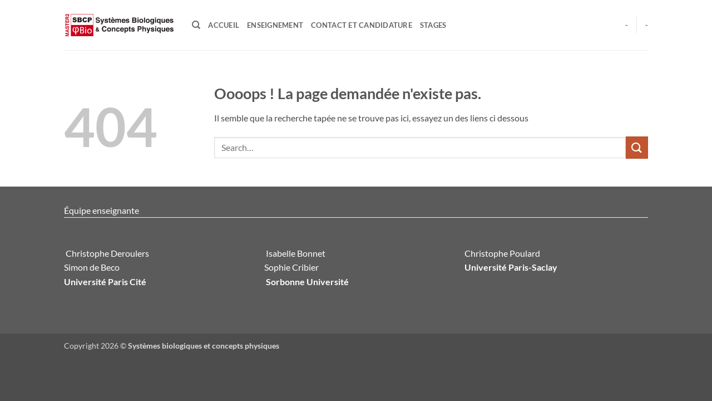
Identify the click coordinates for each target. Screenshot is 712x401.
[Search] (196, 25)
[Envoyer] (637, 147)
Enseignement (275, 25)
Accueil (223, 25)
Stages (433, 25)
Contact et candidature (361, 25)
